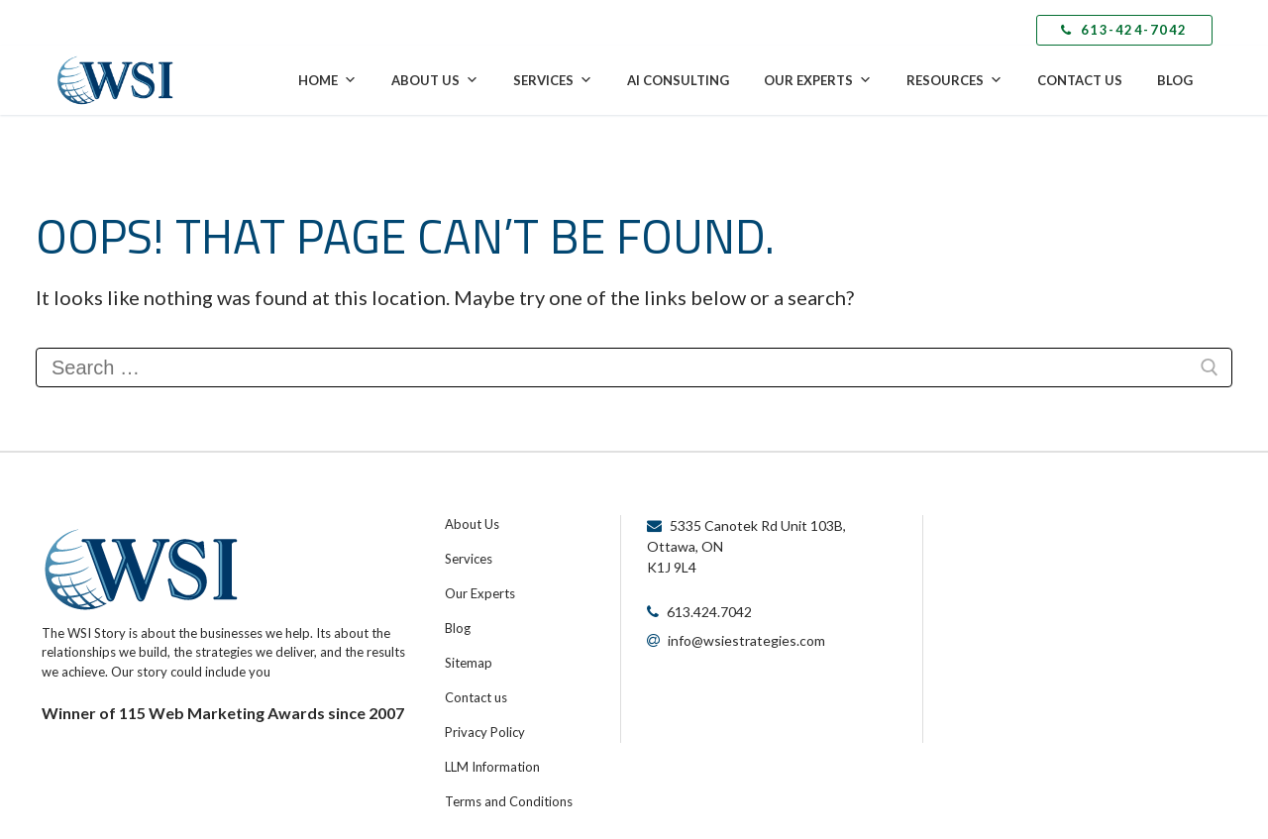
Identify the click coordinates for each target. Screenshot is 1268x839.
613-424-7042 (1124, 30)
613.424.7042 (709, 611)
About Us (434, 80)
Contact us (476, 697)
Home (327, 80)
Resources (954, 80)
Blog (1175, 80)
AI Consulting (678, 80)
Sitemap (468, 663)
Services (552, 80)
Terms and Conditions (509, 801)
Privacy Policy (485, 732)
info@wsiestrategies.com (746, 640)
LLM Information (492, 767)
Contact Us (1079, 80)
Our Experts (818, 80)
